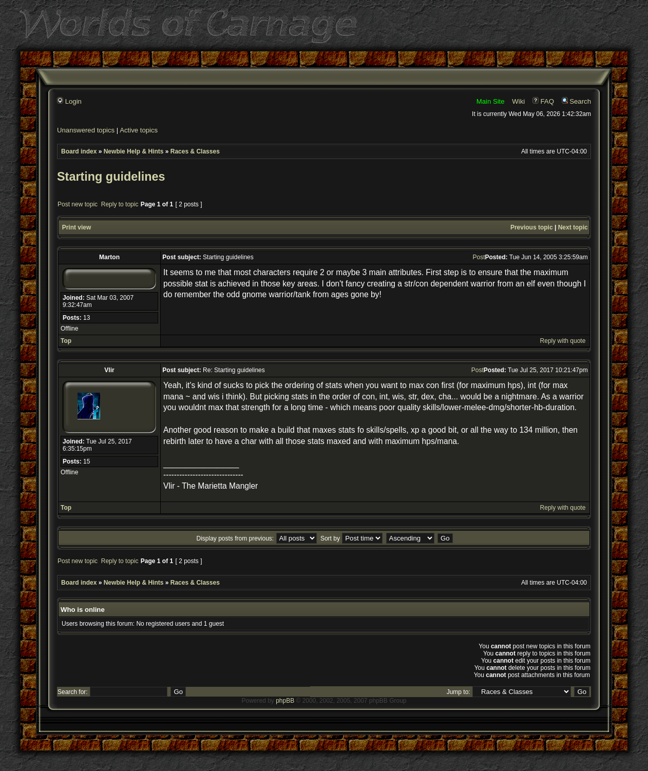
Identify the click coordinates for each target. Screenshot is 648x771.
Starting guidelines (111, 176)
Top (66, 340)
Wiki (518, 101)
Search (576, 101)
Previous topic (531, 227)
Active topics (139, 130)
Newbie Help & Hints (134, 151)
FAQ (543, 101)
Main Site (491, 101)
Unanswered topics (86, 130)
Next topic (573, 227)
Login (69, 101)
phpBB (285, 700)
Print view (76, 227)
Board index (79, 151)
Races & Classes (195, 151)
